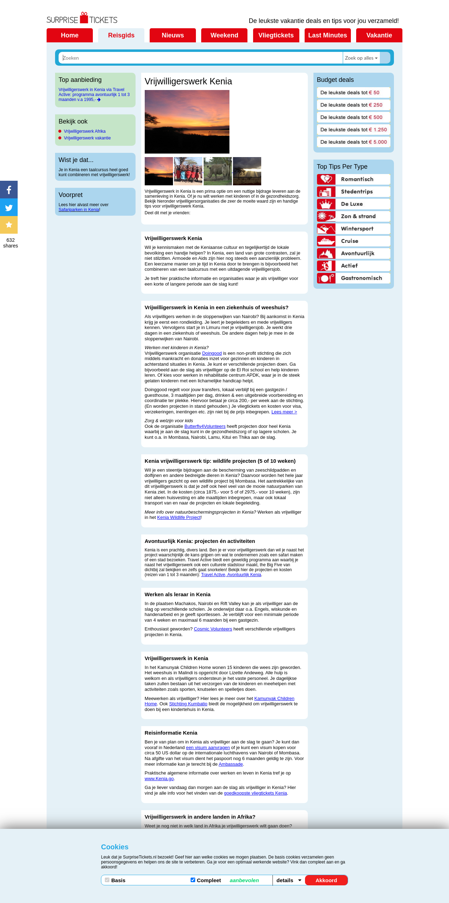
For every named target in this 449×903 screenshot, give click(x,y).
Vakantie (379, 35)
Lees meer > (284, 411)
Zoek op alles (359, 58)
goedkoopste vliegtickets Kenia (255, 793)
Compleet (225, 880)
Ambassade (230, 764)
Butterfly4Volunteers (205, 426)
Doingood (212, 353)
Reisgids (121, 35)
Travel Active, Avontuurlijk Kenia (231, 574)
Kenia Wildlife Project (178, 517)
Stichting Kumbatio (188, 703)
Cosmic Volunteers (213, 629)
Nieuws (173, 35)
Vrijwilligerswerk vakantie (87, 138)
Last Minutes (327, 35)
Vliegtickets (276, 35)
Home (69, 35)
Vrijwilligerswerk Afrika (85, 131)
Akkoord (326, 880)
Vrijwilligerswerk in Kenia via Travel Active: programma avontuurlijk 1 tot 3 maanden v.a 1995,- (94, 94)
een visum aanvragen (208, 747)
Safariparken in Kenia (79, 209)
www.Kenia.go (159, 778)
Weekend (225, 35)
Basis (115, 880)
